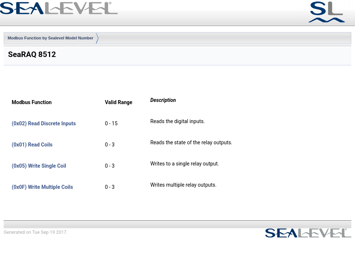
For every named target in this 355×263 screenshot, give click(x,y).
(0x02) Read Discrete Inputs (44, 123)
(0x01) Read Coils (32, 145)
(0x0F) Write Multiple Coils (42, 187)
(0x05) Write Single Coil (39, 166)
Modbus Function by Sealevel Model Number (50, 38)
